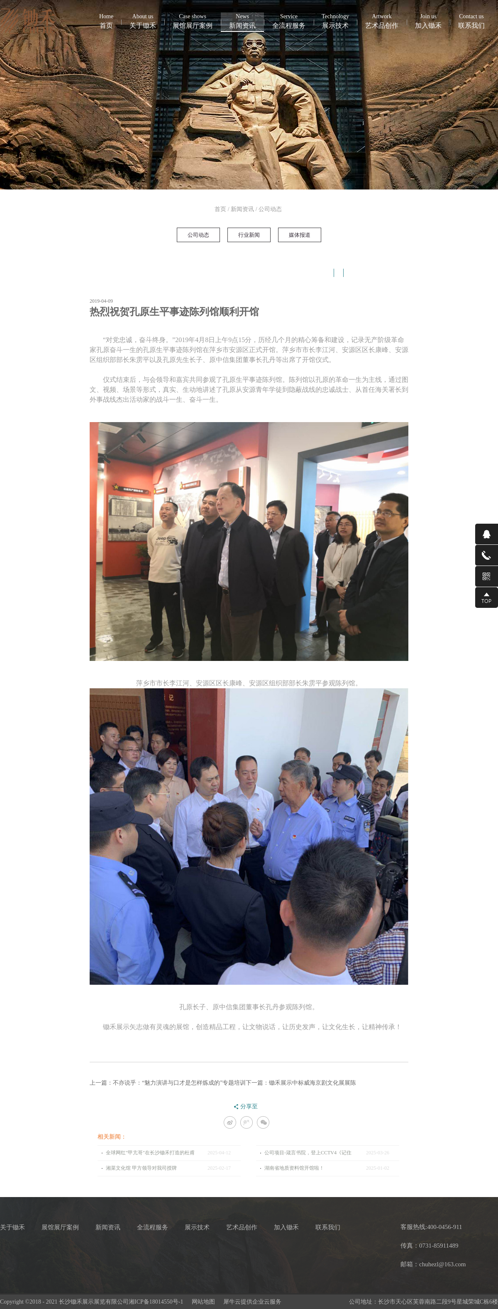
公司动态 (270, 209)
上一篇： (168, 1083)
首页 (106, 20)
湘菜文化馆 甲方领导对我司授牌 (141, 1168)
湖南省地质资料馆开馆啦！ (294, 1168)
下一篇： (301, 1083)
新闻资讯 (242, 209)
